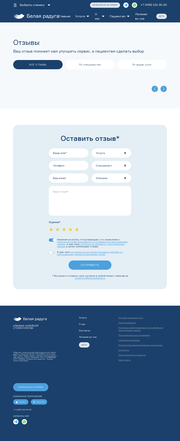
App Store (21, 402)
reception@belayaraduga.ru (90, 278)
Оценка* (54, 222)
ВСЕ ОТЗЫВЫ (37, 64)
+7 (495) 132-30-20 (153, 4)
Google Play (39, 402)
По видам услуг (142, 64)
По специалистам (90, 64)
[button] (111, 153)
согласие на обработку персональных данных (90, 245)
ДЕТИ (161, 16)
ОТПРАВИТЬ (90, 265)
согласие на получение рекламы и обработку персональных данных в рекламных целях (90, 253)
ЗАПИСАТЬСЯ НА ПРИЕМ (105, 5)
